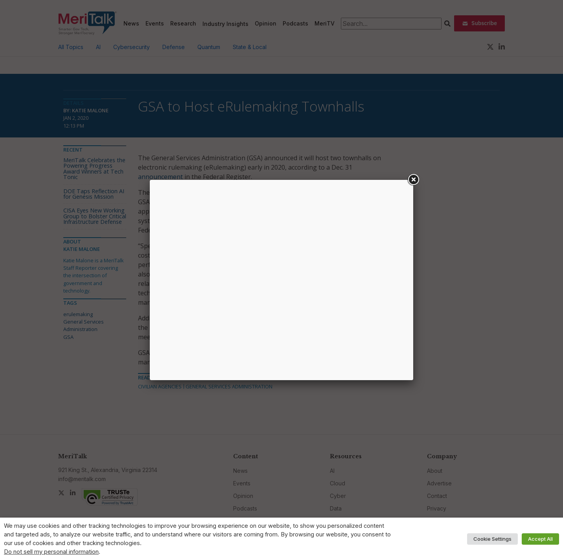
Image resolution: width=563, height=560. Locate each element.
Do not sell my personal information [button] (51, 551)
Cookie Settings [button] (492, 539)
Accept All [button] (540, 539)
